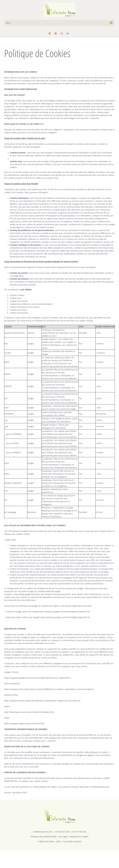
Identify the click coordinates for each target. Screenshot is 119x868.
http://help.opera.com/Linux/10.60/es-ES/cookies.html (29, 712)
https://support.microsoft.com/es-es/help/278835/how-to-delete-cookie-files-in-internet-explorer (49, 689)
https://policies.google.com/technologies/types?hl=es (65, 617)
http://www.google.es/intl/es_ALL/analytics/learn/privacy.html (42, 594)
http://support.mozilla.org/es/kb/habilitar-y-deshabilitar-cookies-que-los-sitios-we (42, 700)
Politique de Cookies (79, 836)
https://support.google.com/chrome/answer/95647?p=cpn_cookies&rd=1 (37, 677)
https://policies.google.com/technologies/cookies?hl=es (64, 611)
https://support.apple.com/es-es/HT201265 (24, 723)
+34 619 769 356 (78, 831)
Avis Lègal (62, 836)
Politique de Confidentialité (43, 836)
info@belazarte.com (42, 831)
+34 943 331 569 (61, 831)
